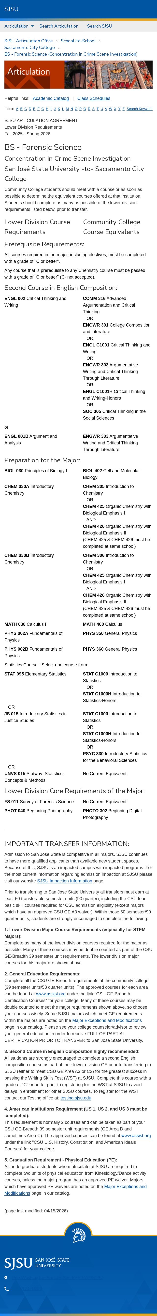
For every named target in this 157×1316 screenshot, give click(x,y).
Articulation (16, 26)
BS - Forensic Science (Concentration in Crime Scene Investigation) (71, 54)
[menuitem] (17, 26)
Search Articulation (59, 26)
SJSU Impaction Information (64, 880)
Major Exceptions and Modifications (107, 1020)
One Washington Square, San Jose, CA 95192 (57, 1278)
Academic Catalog (51, 98)
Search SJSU (99, 26)
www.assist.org (51, 993)
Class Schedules (93, 98)
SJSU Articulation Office (28, 41)
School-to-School (78, 41)
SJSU (11, 9)
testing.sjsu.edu (75, 1098)
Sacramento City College (29, 47)
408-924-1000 (27, 1289)
